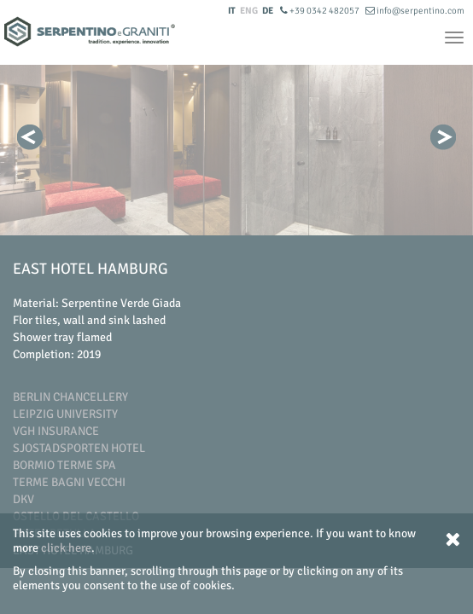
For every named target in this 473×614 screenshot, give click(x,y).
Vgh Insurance (56, 431)
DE (267, 10)
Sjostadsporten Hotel (79, 448)
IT (232, 10)
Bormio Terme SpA (64, 465)
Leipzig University (65, 414)
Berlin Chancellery (70, 397)
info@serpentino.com (414, 10)
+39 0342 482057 (320, 10)
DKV (23, 499)
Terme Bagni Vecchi (69, 482)
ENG (249, 10)
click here (66, 548)
